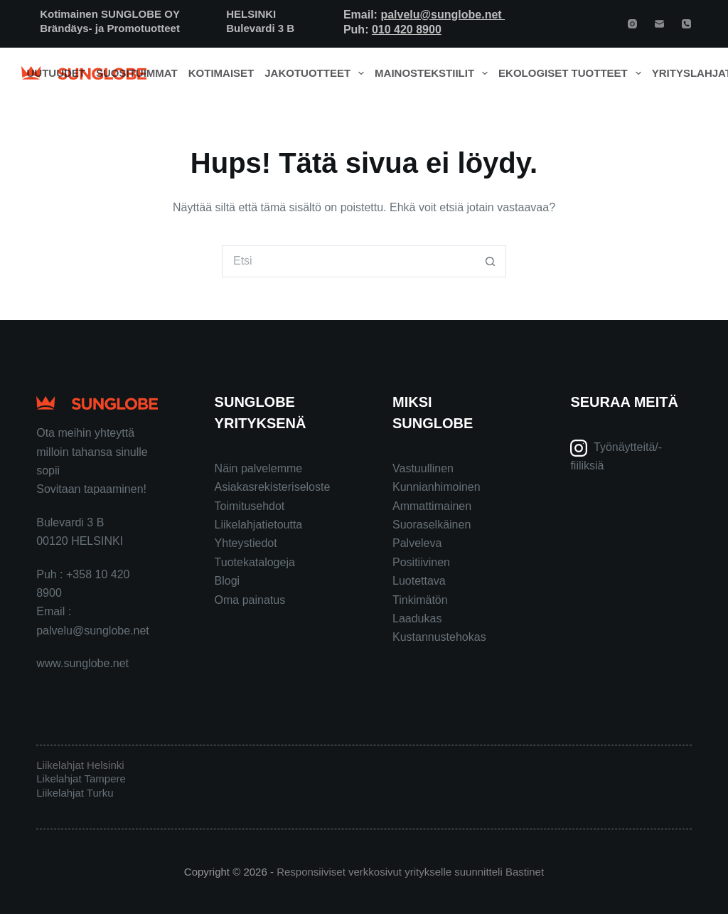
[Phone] (686, 23)
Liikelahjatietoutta (259, 525)
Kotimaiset (221, 73)
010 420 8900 (406, 29)
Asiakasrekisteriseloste (273, 487)
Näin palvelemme (259, 468)
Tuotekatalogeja (255, 562)
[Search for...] (348, 261)
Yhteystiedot (246, 543)
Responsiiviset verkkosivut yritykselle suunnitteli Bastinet (410, 872)
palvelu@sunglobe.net (442, 15)
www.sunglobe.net (82, 663)
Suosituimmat (137, 73)
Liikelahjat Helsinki (80, 765)
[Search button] (490, 261)
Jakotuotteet (316, 73)
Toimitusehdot (250, 506)
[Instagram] (632, 23)
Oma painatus (250, 600)
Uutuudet (56, 73)
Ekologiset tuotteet (572, 73)
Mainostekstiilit (434, 73)
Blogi (227, 581)
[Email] (659, 23)
